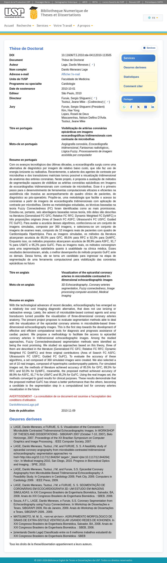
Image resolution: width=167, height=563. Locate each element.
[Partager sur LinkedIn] (152, 107)
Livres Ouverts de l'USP (113, 2)
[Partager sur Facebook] (131, 107)
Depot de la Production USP (17, 2)
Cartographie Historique (66, 2)
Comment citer (133, 86)
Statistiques (131, 76)
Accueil (9, 25)
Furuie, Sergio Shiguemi (76, 98)
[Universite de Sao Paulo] (14, 13)
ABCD (84, 2)
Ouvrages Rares (42, 2)
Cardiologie (68, 83)
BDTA (95, 2)
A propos (85, 25)
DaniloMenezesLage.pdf (24, 404)
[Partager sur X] (138, 107)
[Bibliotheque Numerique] (33, 12)
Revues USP (134, 2)
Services (44, 25)
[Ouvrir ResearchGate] (145, 107)
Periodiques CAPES (154, 2)
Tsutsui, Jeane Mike (73, 101)
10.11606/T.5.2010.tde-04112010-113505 (86, 55)
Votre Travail (64, 25)
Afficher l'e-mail (70, 74)
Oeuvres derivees (135, 67)
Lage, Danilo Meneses (74, 64)
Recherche (25, 25)
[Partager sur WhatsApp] (124, 107)
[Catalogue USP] (92, 64)
